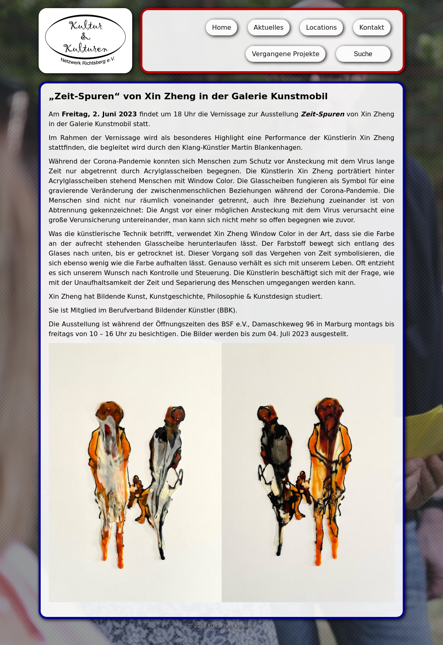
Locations (321, 27)
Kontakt (371, 27)
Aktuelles (269, 27)
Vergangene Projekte (285, 54)
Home (221, 27)
